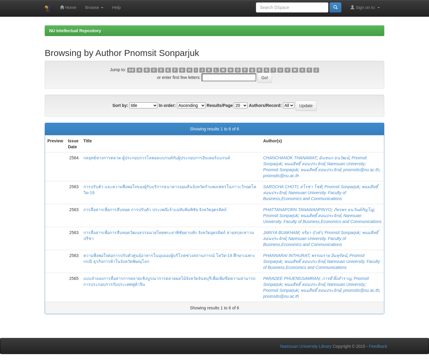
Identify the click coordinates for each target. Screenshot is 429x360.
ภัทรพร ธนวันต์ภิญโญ (354, 209)
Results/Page (220, 105)
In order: (167, 105)
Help (116, 7)
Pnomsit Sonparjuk (280, 169)
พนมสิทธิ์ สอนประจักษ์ (304, 163)
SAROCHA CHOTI (280, 186)
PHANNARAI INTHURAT (286, 255)
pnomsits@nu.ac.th (361, 169)
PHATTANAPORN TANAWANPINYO (297, 209)
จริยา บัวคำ (311, 232)
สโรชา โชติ (311, 186)
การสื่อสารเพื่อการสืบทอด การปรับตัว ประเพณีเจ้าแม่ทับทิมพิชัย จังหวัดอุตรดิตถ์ (155, 209)
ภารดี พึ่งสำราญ (337, 278)
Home (68, 7)
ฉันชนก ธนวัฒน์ (334, 157)
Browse (94, 7)
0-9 (131, 70)
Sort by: (120, 105)
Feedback (378, 346)
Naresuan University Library (306, 346)
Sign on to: (365, 7)
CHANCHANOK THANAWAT (289, 157)
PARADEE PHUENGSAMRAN (291, 278)
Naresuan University (346, 163)
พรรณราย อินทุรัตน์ (329, 255)
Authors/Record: (265, 105)
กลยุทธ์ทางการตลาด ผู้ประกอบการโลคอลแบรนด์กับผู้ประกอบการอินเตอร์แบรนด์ (156, 157)
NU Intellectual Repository (75, 30)
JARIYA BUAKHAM (281, 232)
